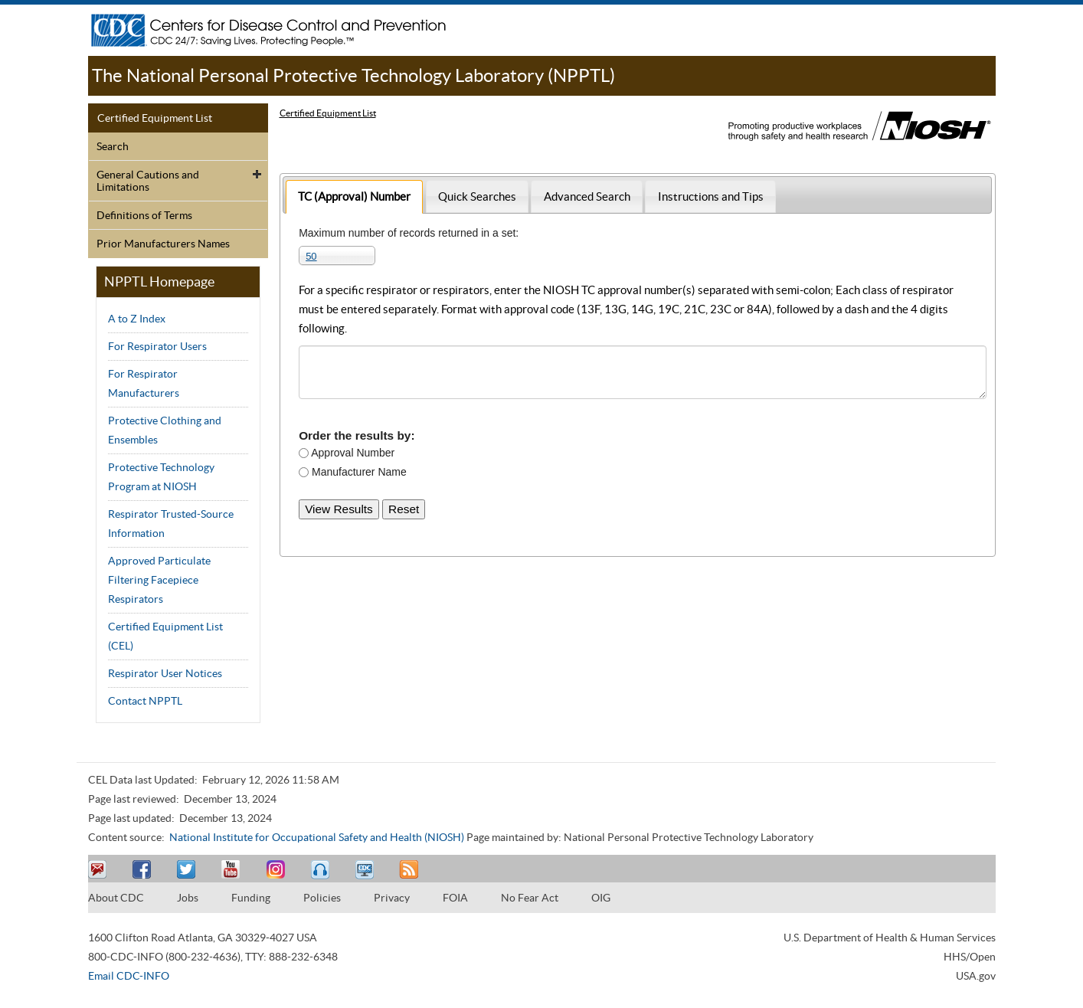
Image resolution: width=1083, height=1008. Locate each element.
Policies (322, 898)
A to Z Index (136, 319)
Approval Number (351, 453)
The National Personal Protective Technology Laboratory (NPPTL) (353, 75)
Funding (250, 898)
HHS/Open (970, 957)
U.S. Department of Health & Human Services (890, 937)
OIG (600, 898)
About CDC (116, 898)
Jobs (187, 898)
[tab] (355, 196)
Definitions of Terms (144, 215)
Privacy (392, 898)
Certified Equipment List (154, 118)
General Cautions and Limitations (148, 181)
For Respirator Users (157, 346)
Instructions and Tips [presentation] (711, 196)
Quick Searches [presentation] (477, 196)
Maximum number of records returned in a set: (409, 233)
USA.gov (976, 976)
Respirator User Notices (165, 673)
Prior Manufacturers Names (163, 243)
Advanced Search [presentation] (587, 196)
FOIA (455, 898)
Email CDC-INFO (128, 976)
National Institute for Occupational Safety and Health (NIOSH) (316, 837)
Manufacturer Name (358, 472)
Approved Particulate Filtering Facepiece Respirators (159, 580)
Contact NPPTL (145, 701)
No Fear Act (529, 898)
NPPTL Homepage (159, 281)
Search (113, 146)
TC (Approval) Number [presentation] (354, 196)
